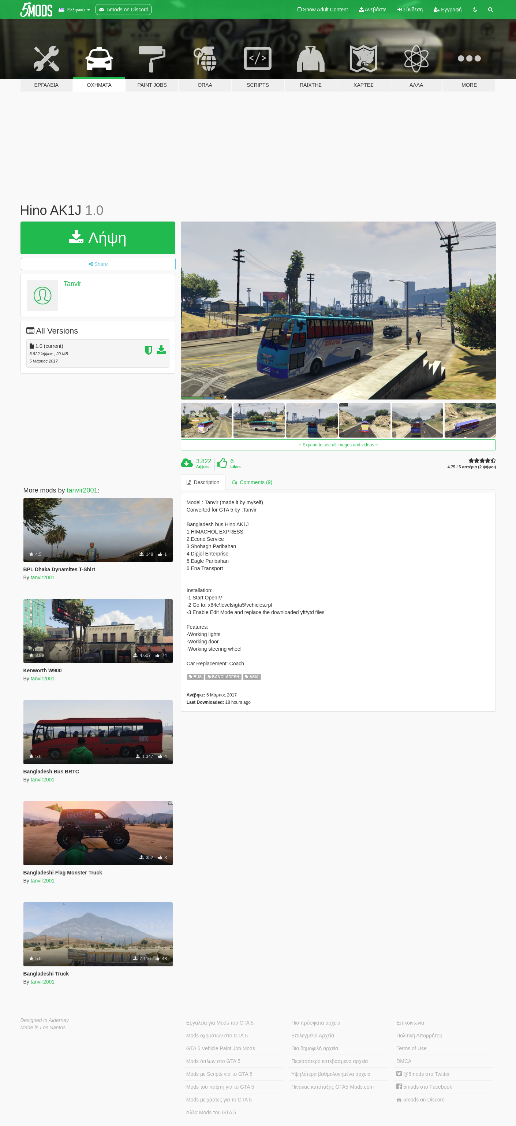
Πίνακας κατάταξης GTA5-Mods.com (332, 1087)
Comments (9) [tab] (252, 482)
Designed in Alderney (44, 1020)
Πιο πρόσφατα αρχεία (315, 1023)
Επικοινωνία (410, 1023)
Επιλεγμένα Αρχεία (312, 1035)
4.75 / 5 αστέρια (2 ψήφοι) (472, 467)
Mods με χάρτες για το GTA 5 (219, 1100)
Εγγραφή (447, 9)
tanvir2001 (82, 490)
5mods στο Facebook (424, 1087)
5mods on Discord (420, 1100)
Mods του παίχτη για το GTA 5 (220, 1087)
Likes (236, 466)
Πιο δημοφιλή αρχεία (314, 1048)
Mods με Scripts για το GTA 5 (219, 1074)
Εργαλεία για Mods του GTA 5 (220, 1023)
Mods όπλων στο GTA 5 (213, 1061)
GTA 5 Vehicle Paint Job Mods (220, 1048)
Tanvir (72, 283)
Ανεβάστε (372, 9)
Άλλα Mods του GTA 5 (211, 1112)
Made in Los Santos (43, 1027)
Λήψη (98, 237)
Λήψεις (202, 466)
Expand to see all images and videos (338, 444)
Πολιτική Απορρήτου (419, 1035)
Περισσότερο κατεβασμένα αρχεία (329, 1061)
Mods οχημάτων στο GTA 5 (217, 1035)
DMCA (403, 1061)
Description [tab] (203, 482)
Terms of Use (411, 1048)
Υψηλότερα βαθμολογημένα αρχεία (330, 1074)
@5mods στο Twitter (423, 1074)
